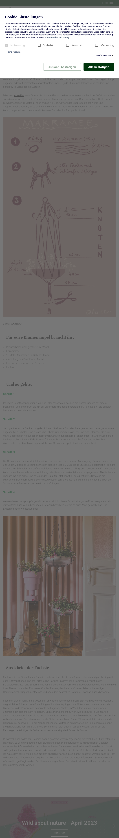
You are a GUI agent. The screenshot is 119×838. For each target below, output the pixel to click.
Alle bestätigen (98, 67)
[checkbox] (6, 45)
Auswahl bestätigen (62, 67)
